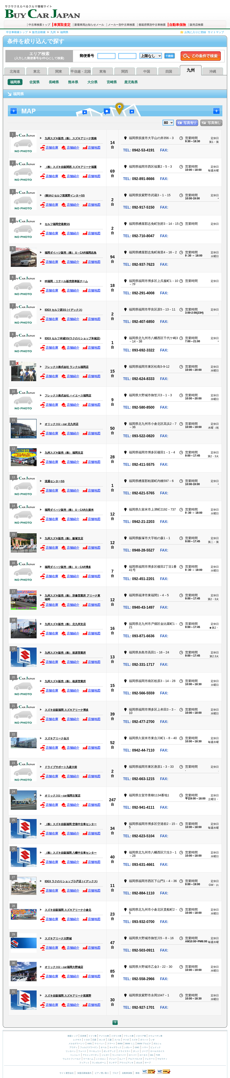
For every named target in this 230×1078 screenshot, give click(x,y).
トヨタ (87, 1040)
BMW (120, 1043)
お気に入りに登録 (195, 32)
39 (112, 714)
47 (112, 943)
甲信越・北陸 (81, 71)
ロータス (143, 1055)
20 (13, 678)
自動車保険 (177, 25)
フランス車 (129, 1036)
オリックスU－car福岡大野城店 (64, 967)
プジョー (113, 1059)
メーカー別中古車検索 (121, 24)
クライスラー (124, 1051)
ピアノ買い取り (102, 1073)
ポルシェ (157, 1043)
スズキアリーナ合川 (57, 738)
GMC (137, 1047)
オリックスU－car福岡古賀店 (62, 795)
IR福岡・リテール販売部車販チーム (66, 281)
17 (13, 592)
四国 (168, 71)
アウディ (73, 1047)
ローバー (133, 1055)
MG (151, 1055)
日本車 (83, 1036)
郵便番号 (87, 56)
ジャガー (106, 1055)
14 (112, 142)
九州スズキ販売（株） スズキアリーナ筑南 (71, 138)
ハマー (145, 1047)
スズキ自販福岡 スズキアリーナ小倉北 (68, 909)
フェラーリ (150, 1059)
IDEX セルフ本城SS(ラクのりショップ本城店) (72, 338)
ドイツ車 (92, 1036)
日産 (94, 1040)
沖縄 (212, 71)
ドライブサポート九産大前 (61, 767)
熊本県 (73, 82)
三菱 (110, 1040)
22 (13, 735)
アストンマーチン (91, 1055)
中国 (146, 71)
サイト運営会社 (67, 1073)
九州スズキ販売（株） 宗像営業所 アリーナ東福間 (72, 597)
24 (13, 792)
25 (13, 821)
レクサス (77, 1040)
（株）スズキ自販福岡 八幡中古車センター (71, 852)
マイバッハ (99, 1043)
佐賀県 (34, 82)
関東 (58, 71)
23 (13, 763)
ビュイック (155, 1047)
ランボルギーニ (99, 1063)
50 (112, 428)
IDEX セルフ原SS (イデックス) (63, 309)
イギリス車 (116, 1036)
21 (13, 706)
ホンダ (102, 1040)
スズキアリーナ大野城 (58, 938)
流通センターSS (54, 481)
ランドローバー (119, 1055)
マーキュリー (95, 1051)
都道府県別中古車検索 (152, 24)
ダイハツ (144, 1040)
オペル (104, 1047)
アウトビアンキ (126, 1063)
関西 (124, 71)
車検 (137, 1073)
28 (112, 457)
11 (13, 421)
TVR (158, 1055)
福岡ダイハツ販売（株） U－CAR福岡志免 (70, 252)
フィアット (84, 1063)
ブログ (115, 1073)
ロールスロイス (157, 1051)
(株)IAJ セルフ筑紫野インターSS (65, 195)
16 (13, 563)
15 (112, 371)
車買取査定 (62, 25)
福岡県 (64, 32)
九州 (53, 32)
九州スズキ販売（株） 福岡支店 (64, 452)
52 (112, 742)
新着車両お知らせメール (89, 24)
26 (13, 849)
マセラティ (162, 1059)
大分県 (92, 82)
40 (112, 857)
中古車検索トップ (39, 24)
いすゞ (154, 1040)
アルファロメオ (135, 1059)
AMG (89, 1043)
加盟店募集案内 (84, 1073)
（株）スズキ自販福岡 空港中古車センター (71, 824)
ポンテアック (110, 1051)
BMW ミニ (130, 1043)
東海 (102, 71)
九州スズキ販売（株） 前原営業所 (65, 652)
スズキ (135, 1040)
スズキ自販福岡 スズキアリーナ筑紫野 (68, 995)
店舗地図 (91, 148)
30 (13, 963)
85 (112, 971)
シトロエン (101, 1059)
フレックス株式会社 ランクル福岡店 (66, 367)
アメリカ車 (104, 1036)
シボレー (128, 1047)
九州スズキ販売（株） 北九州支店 (65, 624)
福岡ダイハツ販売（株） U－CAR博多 (68, 567)
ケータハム (88, 1059)
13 (13, 478)
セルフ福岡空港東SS (57, 224)
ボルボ (139, 1063)
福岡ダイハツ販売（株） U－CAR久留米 (69, 509)
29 (13, 935)
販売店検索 (196, 24)
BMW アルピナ (144, 1043)
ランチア (113, 1063)
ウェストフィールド (72, 1059)
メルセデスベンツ (77, 1043)
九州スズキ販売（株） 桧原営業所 (65, 681)
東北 (36, 71)
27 (13, 878)
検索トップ (73, 1036)
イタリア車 (141, 1036)
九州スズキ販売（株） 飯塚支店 (64, 538)
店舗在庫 (49, 148)
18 (112, 285)
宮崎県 (112, 82)
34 (112, 828)
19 (13, 649)
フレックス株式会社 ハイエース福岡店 (68, 395)
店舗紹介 (70, 148)
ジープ (145, 1051)
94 (112, 257)
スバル (117, 1040)
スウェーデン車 (155, 1036)
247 (112, 800)
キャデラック (115, 1047)
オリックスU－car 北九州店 (61, 424)
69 (112, 171)
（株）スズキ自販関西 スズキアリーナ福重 (71, 167)
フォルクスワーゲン (89, 1047)
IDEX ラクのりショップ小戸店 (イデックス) (71, 881)
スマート (111, 1043)
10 (13, 392)
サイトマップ (216, 32)
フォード (82, 1051)
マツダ (126, 1040)
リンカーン (71, 1051)
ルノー (122, 1059)
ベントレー (75, 1055)
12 (13, 449)
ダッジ (136, 1051)
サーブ (148, 1063)
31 (13, 992)
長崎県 (54, 82)
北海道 (15, 71)
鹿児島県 (131, 82)
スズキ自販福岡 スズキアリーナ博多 (66, 709)
